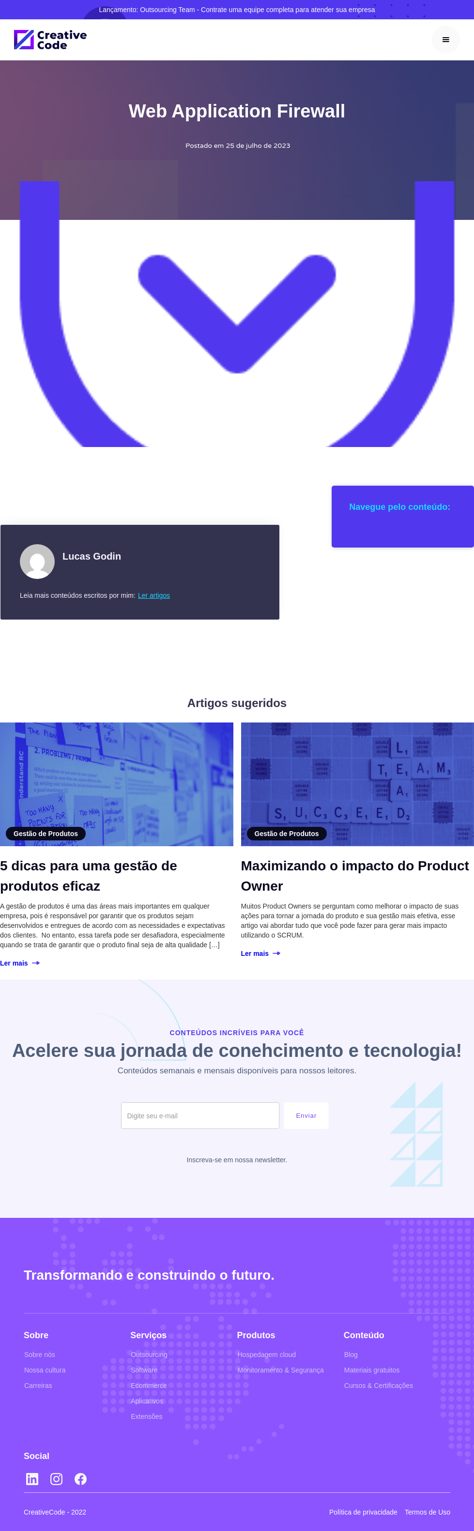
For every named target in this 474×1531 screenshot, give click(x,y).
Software (144, 1370)
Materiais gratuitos (371, 1370)
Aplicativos (147, 1401)
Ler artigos (154, 595)
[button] (446, 40)
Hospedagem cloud (267, 1354)
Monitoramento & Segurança (281, 1370)
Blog (351, 1354)
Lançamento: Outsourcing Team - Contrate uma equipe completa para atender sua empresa (237, 10)
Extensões (146, 1416)
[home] (50, 40)
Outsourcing (149, 1354)
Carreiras (38, 1385)
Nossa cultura (45, 1370)
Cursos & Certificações (378, 1385)
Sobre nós (39, 1354)
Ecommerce (149, 1385)
